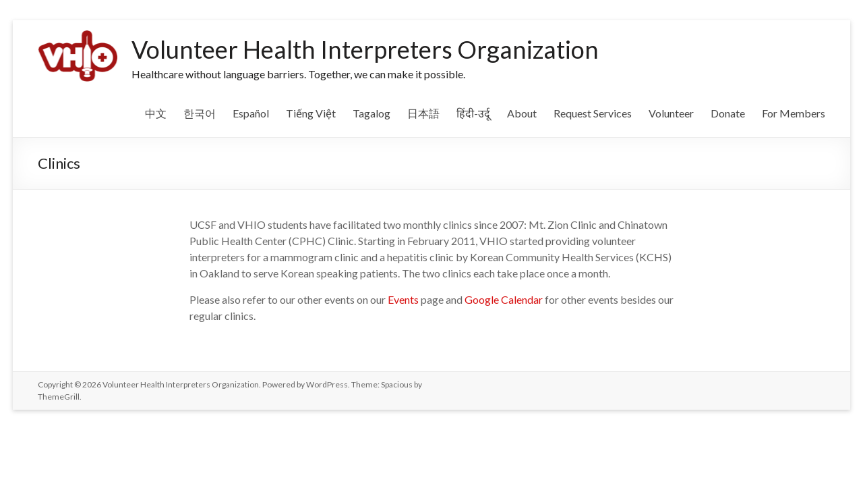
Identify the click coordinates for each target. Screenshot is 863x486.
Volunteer (671, 113)
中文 (156, 113)
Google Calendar (504, 299)
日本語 (423, 113)
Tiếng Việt (311, 113)
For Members (793, 113)
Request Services (593, 113)
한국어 (199, 113)
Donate (728, 113)
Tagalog (371, 113)
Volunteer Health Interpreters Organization (365, 49)
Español (251, 113)
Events (403, 299)
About (522, 113)
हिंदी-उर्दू (473, 113)
